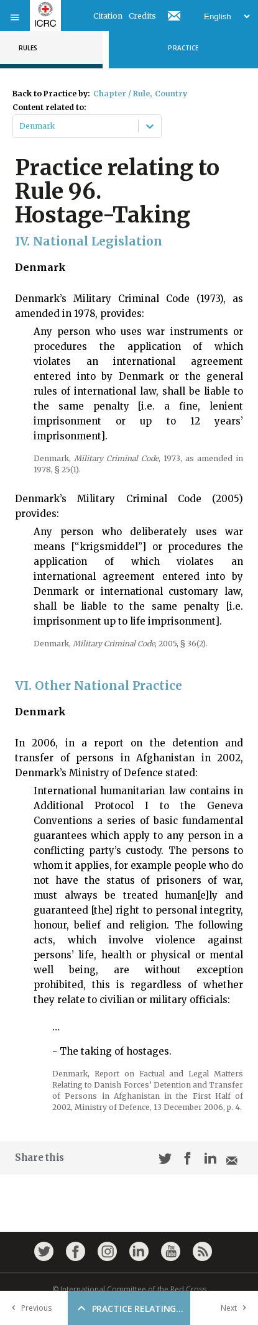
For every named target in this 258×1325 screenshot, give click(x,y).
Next (236, 1308)
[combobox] (20, 126)
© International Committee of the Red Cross (129, 1289)
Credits (142, 16)
